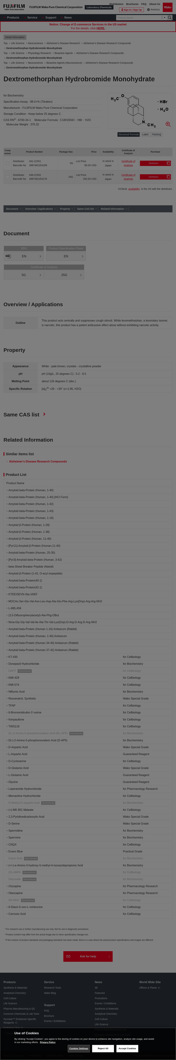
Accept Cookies (127, 1048)
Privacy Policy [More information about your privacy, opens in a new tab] (47, 1042)
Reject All (103, 1048)
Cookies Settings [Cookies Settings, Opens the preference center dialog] (78, 1048)
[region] (88, 1044)
